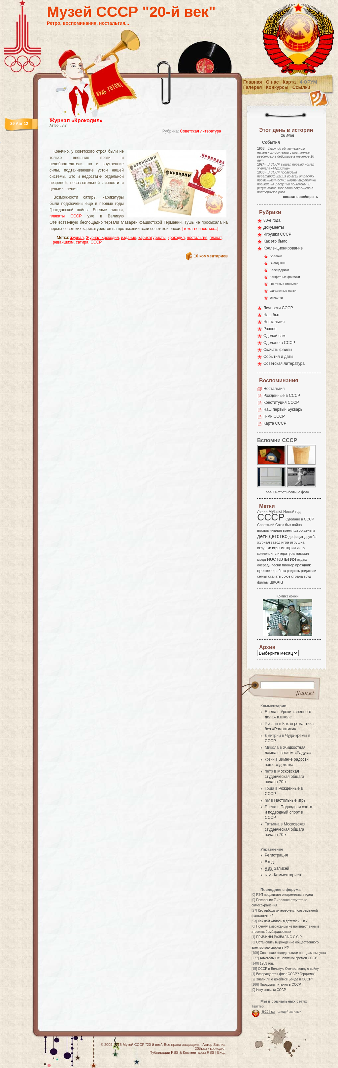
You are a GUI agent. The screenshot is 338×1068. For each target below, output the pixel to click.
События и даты (278, 356)
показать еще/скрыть (300, 197)
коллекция (265, 553)
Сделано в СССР (279, 342)
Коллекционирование (283, 248)
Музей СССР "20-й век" (131, 11)
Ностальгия (274, 322)
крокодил (176, 237)
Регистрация (276, 855)
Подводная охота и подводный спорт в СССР (288, 812)
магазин (302, 553)
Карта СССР (274, 423)
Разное (270, 328)
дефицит (295, 537)
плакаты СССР (66, 216)
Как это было (275, 241)
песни (276, 565)
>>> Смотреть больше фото (287, 492)
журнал (77, 237)
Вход (269, 861)
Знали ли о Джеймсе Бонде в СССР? (284, 979)
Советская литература (200, 131)
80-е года (272, 220)
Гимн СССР (274, 416)
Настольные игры (290, 800)
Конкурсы (277, 87)
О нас (272, 82)
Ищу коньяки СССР (271, 990)
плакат (215, 237)
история (288, 548)
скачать (274, 576)
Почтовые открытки (284, 284)
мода (261, 559)
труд (307, 576)
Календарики (279, 270)
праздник (303, 565)
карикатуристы (151, 237)
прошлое (265, 570)
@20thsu (268, 1011)
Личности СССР (278, 308)
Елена (270, 711)
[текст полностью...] (201, 228)
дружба (310, 537)
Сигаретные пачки (283, 290)
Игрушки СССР (277, 234)
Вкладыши (277, 263)
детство (278, 536)
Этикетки (276, 297)
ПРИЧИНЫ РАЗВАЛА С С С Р (279, 937)
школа (276, 582)
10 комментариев (211, 256)
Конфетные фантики (285, 277)
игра (285, 542)
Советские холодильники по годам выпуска (293, 953)
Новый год (291, 512)
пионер (288, 565)
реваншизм (63, 242)
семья (262, 576)
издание (128, 237)
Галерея (252, 87)
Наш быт (271, 315)
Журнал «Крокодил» (76, 120)
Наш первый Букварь (282, 409)
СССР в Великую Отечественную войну (288, 969)
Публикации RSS (164, 1052)
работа (280, 571)
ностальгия (197, 237)
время (288, 530)
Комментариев (283, 875)
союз (286, 576)
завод (276, 542)
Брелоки (276, 256)
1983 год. (267, 963)
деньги (309, 530)
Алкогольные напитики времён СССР (288, 958)
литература (285, 553)
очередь (264, 565)
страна (297, 576)
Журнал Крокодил (102, 237)
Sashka (219, 1045)
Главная (252, 82)
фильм (263, 582)
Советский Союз (270, 525)
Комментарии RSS (198, 1052)
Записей (277, 868)
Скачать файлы (277, 349)
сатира (82, 242)
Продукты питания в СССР (280, 984)
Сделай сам (274, 335)
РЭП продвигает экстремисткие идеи (284, 894)
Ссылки (301, 87)
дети (262, 536)
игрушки (264, 548)
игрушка (297, 542)
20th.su (201, 1048)
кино (301, 548)
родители (308, 571)
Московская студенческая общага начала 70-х (284, 776)
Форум (308, 82)
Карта (289, 82)
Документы (273, 227)
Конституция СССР (281, 402)
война (297, 525)
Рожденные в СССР (281, 395)
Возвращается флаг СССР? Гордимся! (285, 974)
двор (298, 530)
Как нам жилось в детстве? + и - (282, 921)
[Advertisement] (130, 143)
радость (293, 571)
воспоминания (269, 530)
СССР (96, 242)
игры (276, 548)
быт (288, 525)
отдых (302, 559)
